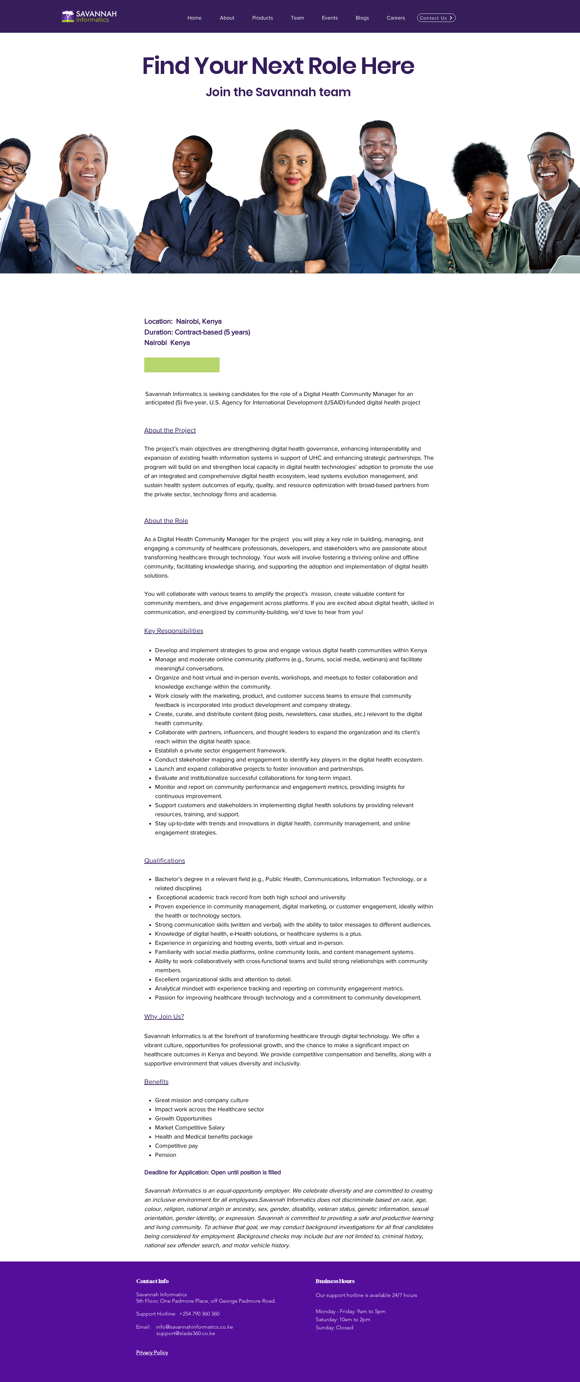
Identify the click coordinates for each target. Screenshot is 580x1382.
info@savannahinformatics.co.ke (194, 1327)
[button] (436, 18)
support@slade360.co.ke (185, 1333)
